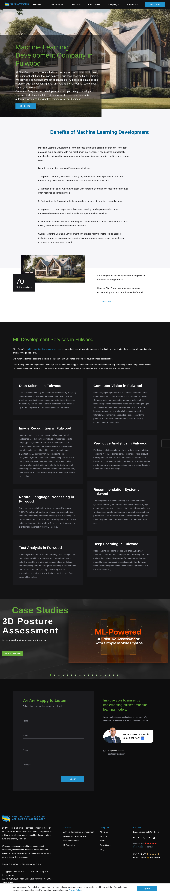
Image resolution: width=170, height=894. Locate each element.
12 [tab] (96, 675)
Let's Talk (155, 4)
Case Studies (94, 4)
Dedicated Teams (71, 841)
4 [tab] (63, 675)
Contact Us (132, 4)
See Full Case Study (12, 653)
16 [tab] (113, 675)
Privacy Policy (75, 890)
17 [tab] (117, 675)
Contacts (137, 828)
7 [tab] (75, 675)
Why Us (103, 836)
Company (113, 4)
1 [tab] (50, 675)
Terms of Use (21, 864)
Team (102, 841)
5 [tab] (67, 675)
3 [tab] (59, 675)
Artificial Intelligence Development (78, 832)
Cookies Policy (34, 864)
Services (67, 828)
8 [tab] (80, 675)
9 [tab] (84, 675)
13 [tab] (100, 675)
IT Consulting (69, 845)
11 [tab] (92, 675)
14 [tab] (105, 675)
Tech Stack (75, 4)
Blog (102, 849)
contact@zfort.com (116, 754)
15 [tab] (109, 675)
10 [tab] (88, 675)
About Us (104, 832)
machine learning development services (43, 349)
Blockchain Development (74, 836)
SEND (73, 779)
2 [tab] (54, 675)
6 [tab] (71, 675)
